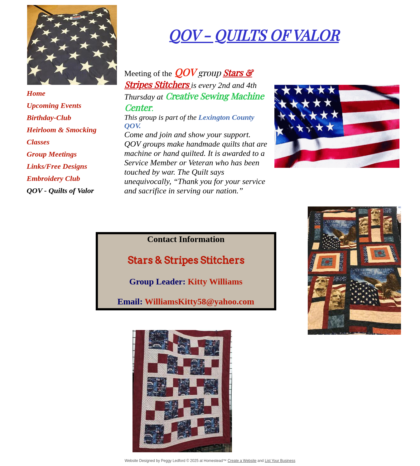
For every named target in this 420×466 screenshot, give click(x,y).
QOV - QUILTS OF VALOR (253, 35)
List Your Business (280, 461)
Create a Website (242, 461)
